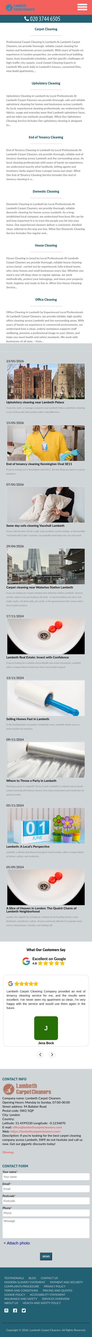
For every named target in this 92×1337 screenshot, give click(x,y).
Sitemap (8, 1152)
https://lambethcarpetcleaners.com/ (35, 1131)
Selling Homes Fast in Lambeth (46, 700)
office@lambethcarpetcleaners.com (37, 1127)
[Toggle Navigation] (82, 7)
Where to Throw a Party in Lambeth (46, 761)
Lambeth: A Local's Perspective (46, 827)
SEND (46, 1256)
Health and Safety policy (42, 1303)
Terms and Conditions (21, 1290)
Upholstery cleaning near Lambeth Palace (46, 383)
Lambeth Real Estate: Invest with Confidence (46, 638)
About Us (11, 1303)
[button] (40, 1055)
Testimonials (14, 1278)
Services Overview (55, 1298)
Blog (32, 1278)
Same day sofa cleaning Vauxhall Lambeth (46, 506)
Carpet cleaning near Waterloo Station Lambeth (46, 568)
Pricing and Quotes (57, 1290)
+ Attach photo (17, 1243)
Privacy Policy (54, 1286)
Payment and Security (66, 1282)
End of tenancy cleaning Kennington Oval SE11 (46, 444)
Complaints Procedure (21, 1286)
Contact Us (49, 1278)
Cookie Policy (14, 1294)
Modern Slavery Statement (24, 1282)
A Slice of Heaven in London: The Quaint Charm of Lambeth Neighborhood (46, 891)
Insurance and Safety (20, 1298)
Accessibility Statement (47, 1294)
